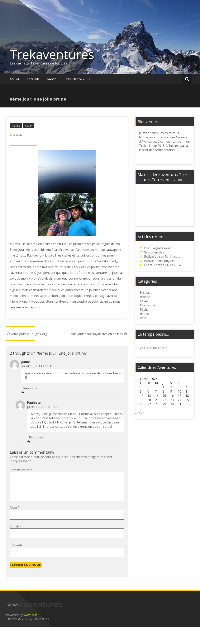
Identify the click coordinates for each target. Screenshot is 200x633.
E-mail (15, 532)
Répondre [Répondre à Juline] (30, 388)
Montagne (147, 305)
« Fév (138, 413)
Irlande (16, 125)
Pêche (144, 309)
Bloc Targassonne (157, 248)
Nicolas (17, 134)
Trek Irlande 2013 (77, 79)
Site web (16, 551)
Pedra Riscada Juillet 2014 (162, 265)
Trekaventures (52, 54)
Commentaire (21, 470)
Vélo (143, 318)
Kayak (28, 125)
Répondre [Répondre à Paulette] (36, 437)
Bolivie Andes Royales (159, 261)
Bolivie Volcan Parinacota (162, 256)
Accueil (15, 79)
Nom (14, 514)
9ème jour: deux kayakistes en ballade (98, 334)
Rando (51, 79)
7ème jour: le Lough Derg (26, 334)
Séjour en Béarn (156, 252)
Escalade (33, 79)
